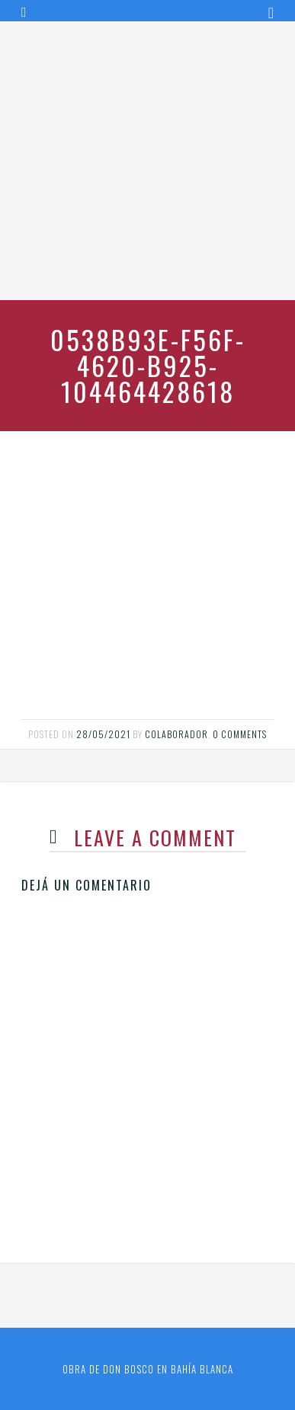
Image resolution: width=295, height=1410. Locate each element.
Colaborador (176, 733)
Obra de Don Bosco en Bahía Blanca (148, 1368)
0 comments (240, 733)
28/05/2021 (103, 733)
